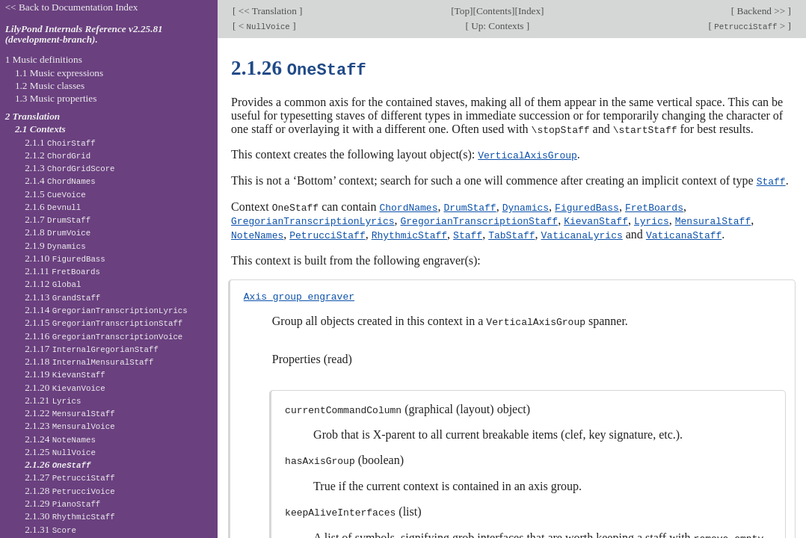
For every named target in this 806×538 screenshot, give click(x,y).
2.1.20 (65, 387)
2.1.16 (103, 335)
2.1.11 (62, 270)
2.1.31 (50, 529)
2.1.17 (92, 348)
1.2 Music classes (49, 85)
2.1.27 (70, 477)
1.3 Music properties (55, 98)
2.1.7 (57, 219)
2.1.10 (65, 258)
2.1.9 (55, 245)
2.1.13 (62, 297)
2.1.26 (57, 464)
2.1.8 (57, 232)
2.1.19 (65, 374)
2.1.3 (69, 167)
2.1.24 (60, 439)
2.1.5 (55, 194)
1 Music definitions (43, 59)
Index (529, 10)
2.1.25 (60, 451)
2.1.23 (70, 425)
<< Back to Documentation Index (71, 7)
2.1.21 (53, 400)
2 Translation (33, 116)
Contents (493, 10)
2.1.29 (62, 503)
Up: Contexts (497, 25)
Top (462, 10)
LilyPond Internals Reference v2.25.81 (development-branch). (84, 34)
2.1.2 (57, 155)
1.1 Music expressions (59, 72)
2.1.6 (53, 206)
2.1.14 (106, 309)
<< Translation (267, 10)
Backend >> (760, 10)
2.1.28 (70, 490)
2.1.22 (70, 412)
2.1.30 (70, 516)
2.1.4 (60, 180)
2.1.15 (103, 322)
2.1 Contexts (40, 128)
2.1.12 (53, 283)
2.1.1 (60, 142)
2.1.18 (89, 361)
